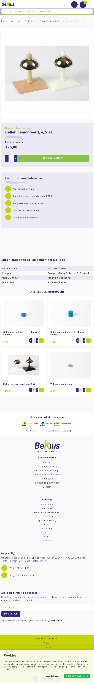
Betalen (47, 462)
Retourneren (47, 479)
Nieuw (47, 536)
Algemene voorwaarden (47, 638)
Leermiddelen (47, 504)
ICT (47, 532)
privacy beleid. (55, 620)
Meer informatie (14, 142)
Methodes (47, 508)
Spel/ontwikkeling (47, 520)
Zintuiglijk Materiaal (49, 21)
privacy (81, 667)
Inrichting (47, 528)
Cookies (47, 648)
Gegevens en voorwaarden (47, 474)
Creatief (47, 524)
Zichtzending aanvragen (47, 483)
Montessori (16, 21)
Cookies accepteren (77, 676)
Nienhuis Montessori (17, 128)
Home (4, 21)
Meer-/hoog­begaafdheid (47, 512)
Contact (47, 487)
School (47, 540)
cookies (7, 670)
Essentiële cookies (53, 676)
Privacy (47, 643)
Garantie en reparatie (47, 466)
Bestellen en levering (47, 470)
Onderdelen (30, 21)
